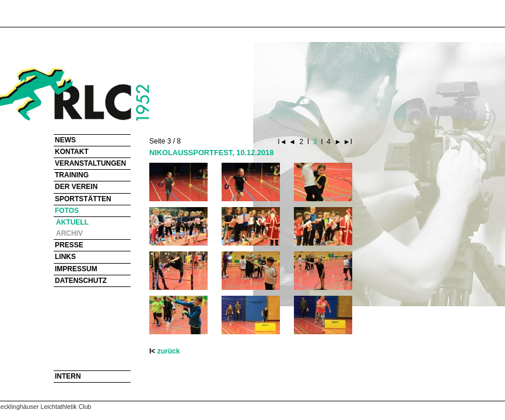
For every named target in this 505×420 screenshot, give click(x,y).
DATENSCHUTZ (81, 280)
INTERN (68, 376)
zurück (168, 351)
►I (346, 142)
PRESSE (69, 245)
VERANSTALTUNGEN (90, 163)
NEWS (65, 140)
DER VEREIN (76, 187)
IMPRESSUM (76, 269)
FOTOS (67, 210)
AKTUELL (72, 222)
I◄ (283, 142)
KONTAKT (72, 152)
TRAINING (72, 175)
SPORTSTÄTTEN (83, 199)
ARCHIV (69, 233)
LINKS (65, 257)
